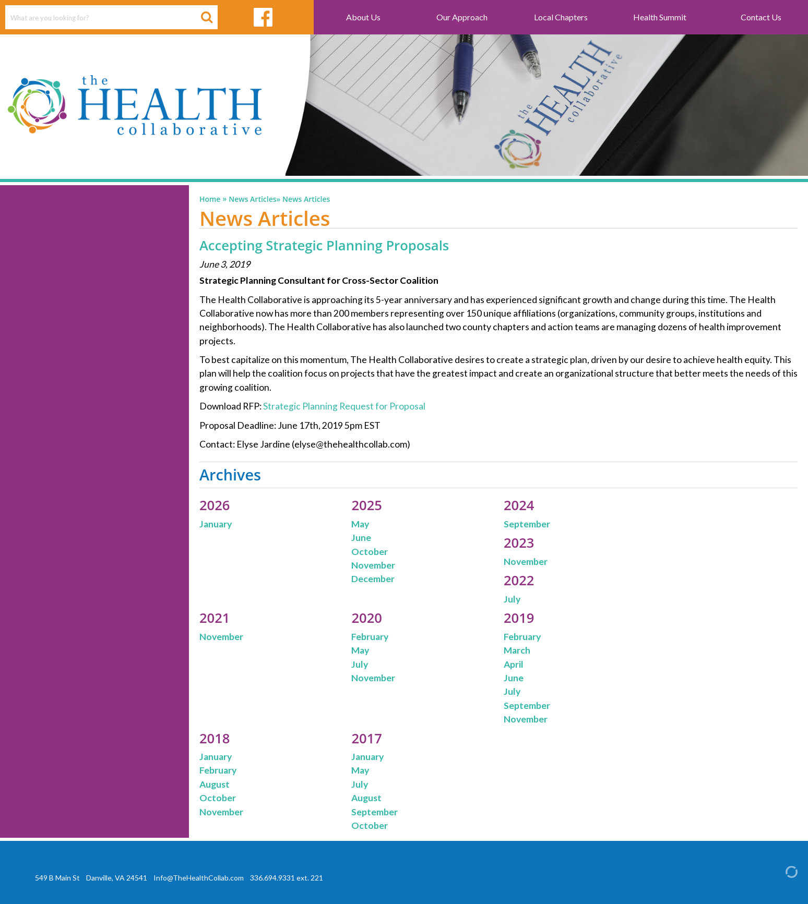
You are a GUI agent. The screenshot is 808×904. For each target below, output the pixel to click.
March (517, 650)
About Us (363, 17)
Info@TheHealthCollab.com (198, 877)
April (514, 664)
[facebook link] (263, 17)
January (215, 524)
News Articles (252, 199)
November (373, 565)
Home (210, 199)
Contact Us (761, 17)
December (373, 578)
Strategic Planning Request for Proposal (345, 406)
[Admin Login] (782, 871)
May (360, 524)
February (369, 636)
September (527, 524)
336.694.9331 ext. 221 (286, 877)
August (214, 784)
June (361, 537)
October (369, 551)
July (512, 599)
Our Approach (462, 17)
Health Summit (659, 17)
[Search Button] (207, 17)
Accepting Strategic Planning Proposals (324, 245)
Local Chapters (561, 17)
